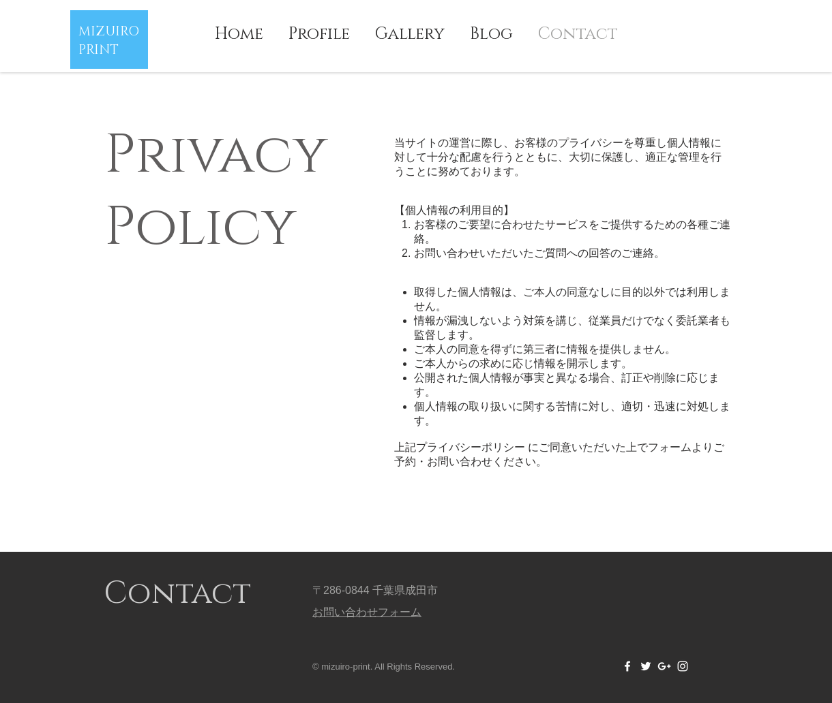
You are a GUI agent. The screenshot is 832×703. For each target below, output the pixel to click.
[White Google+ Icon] (664, 666)
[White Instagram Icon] (682, 666)
